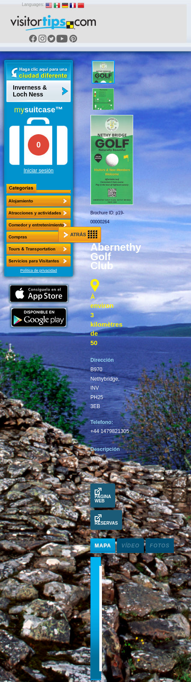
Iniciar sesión (39, 171)
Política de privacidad (38, 270)
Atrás (80, 234)
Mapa (103, 546)
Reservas (106, 520)
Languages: (33, 4)
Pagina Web (103, 495)
